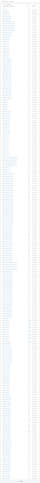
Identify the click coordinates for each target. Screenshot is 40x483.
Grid (36, 4)
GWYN (12, 1)
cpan (3, 1)
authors (6, 1)
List (34, 4)
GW (10, 1)
